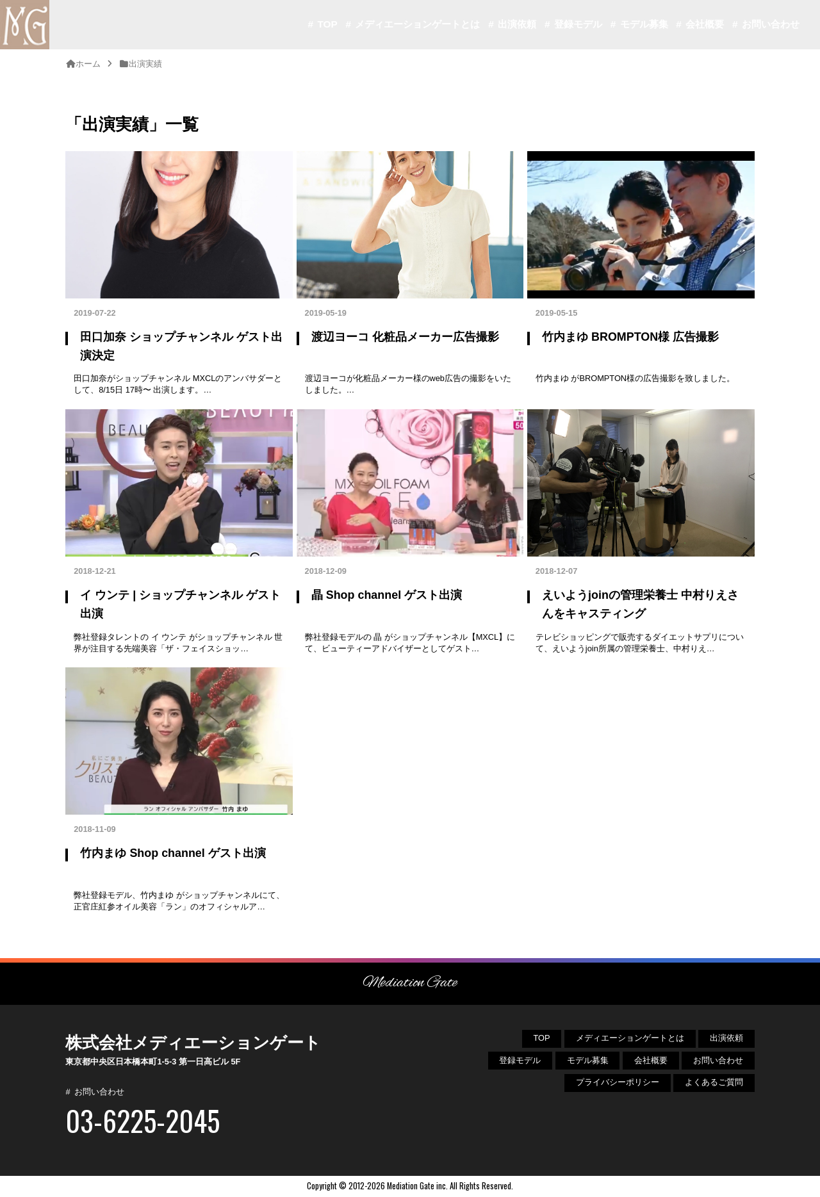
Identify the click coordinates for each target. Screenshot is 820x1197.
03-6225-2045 (142, 1120)
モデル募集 (644, 24)
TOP (327, 24)
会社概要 (704, 24)
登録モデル (578, 24)
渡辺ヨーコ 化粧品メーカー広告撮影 (405, 336)
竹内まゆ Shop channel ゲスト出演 (172, 853)
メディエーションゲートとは (417, 24)
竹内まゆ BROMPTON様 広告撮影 (630, 336)
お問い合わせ (771, 24)
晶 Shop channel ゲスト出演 (386, 595)
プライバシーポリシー (617, 1082)
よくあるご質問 (714, 1082)
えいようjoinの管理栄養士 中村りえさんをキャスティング (640, 604)
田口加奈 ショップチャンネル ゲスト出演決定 (181, 346)
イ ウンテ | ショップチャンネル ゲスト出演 (180, 604)
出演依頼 (517, 24)
